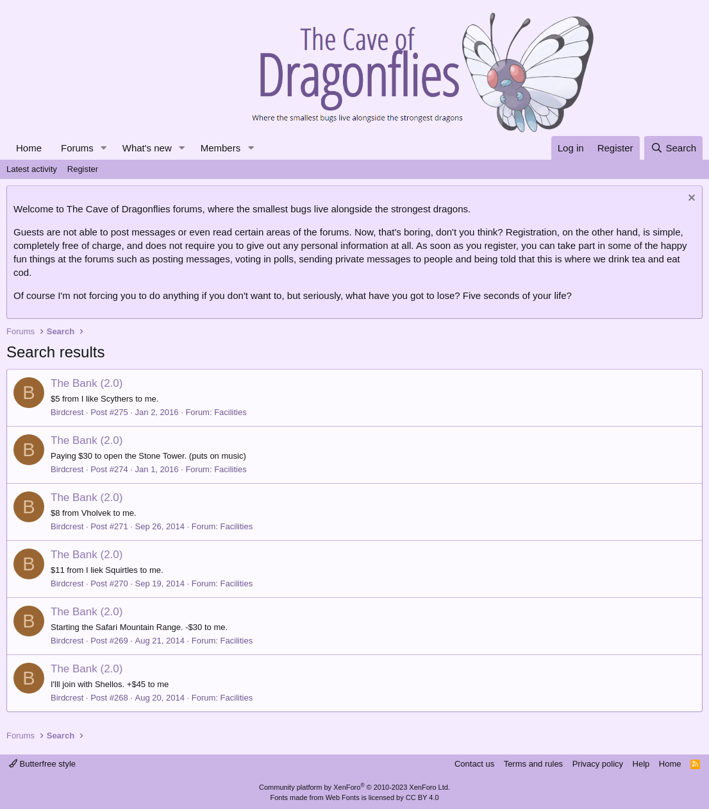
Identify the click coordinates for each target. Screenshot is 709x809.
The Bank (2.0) (86, 383)
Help (641, 764)
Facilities (230, 412)
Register (82, 169)
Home (29, 147)
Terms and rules (533, 764)
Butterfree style (42, 764)
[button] (104, 148)
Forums (77, 147)
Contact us (474, 764)
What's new (147, 147)
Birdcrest (67, 412)
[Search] (673, 148)
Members (221, 147)
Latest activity (31, 169)
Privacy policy (597, 764)
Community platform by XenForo (354, 787)
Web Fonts (343, 797)
